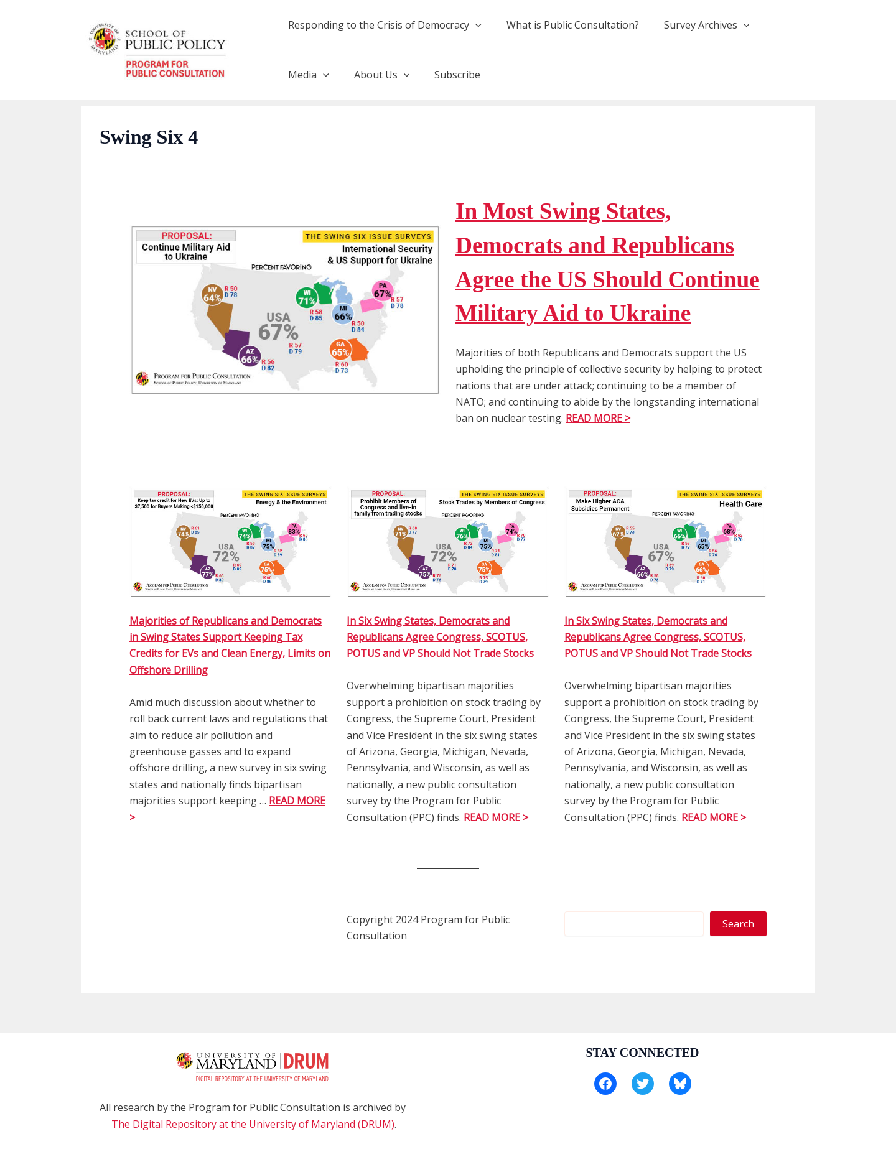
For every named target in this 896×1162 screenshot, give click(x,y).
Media (777, 25)
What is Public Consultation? (565, 25)
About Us (314, 75)
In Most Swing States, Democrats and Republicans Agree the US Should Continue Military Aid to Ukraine (600, 278)
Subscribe (385, 74)
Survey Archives (694, 25)
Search (738, 958)
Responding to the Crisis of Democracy (382, 25)
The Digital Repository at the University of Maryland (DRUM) (252, 1124)
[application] (473, 25)
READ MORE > (598, 452)
